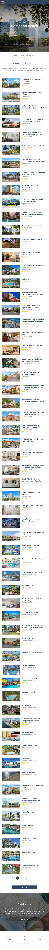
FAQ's (24, 937)
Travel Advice (30, 55)
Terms (40, 939)
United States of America (21, 34)
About (40, 937)
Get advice (24, 919)
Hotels (16, 55)
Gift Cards (9, 939)
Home (9, 937)
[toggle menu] (45, 2)
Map (22, 55)
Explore (8, 34)
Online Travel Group (26, 944)
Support (24, 939)
